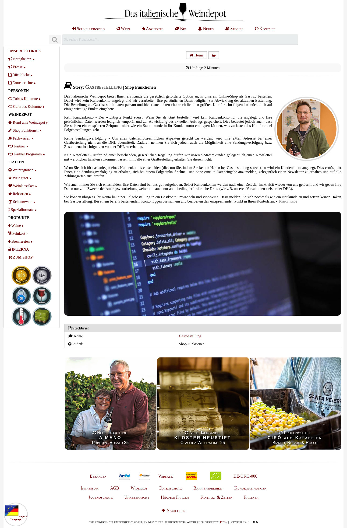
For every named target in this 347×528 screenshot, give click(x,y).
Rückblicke (19, 75)
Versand (165, 476)
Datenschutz (170, 488)
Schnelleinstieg (88, 28)
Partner (16, 146)
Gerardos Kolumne (25, 106)
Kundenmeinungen (250, 488)
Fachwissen (19, 138)
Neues (206, 28)
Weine (14, 225)
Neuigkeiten (19, 59)
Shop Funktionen (23, 130)
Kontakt (265, 28)
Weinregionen (20, 170)
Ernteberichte (20, 83)
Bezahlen (98, 476)
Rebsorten (18, 194)
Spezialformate (21, 210)
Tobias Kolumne (23, 99)
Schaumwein (20, 202)
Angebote (152, 28)
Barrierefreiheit (208, 488)
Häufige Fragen (175, 497)
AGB (114, 488)
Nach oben (173, 510)
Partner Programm (25, 154)
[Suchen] (55, 40)
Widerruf (139, 488)
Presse (15, 67)
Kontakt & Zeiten (217, 497)
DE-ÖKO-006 (245, 476)
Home (196, 55)
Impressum (90, 488)
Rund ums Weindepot (26, 122)
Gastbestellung (190, 336)
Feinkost (16, 233)
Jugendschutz (101, 497)
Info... (223, 522)
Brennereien (19, 241)
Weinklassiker (21, 186)
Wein (123, 28)
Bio (180, 28)
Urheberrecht (136, 497)
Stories (234, 28)
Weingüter (18, 178)
